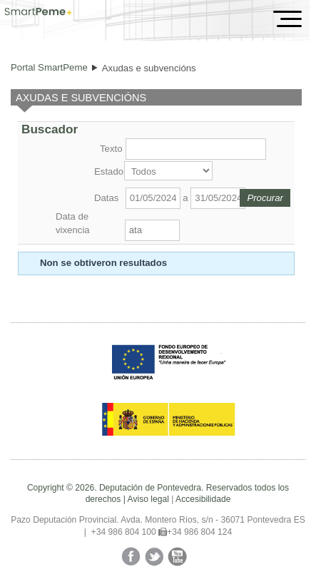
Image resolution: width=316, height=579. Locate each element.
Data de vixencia (73, 223)
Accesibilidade (202, 499)
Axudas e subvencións (149, 68)
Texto (111, 148)
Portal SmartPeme (49, 67)
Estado (107, 171)
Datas (106, 198)
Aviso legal (148, 499)
